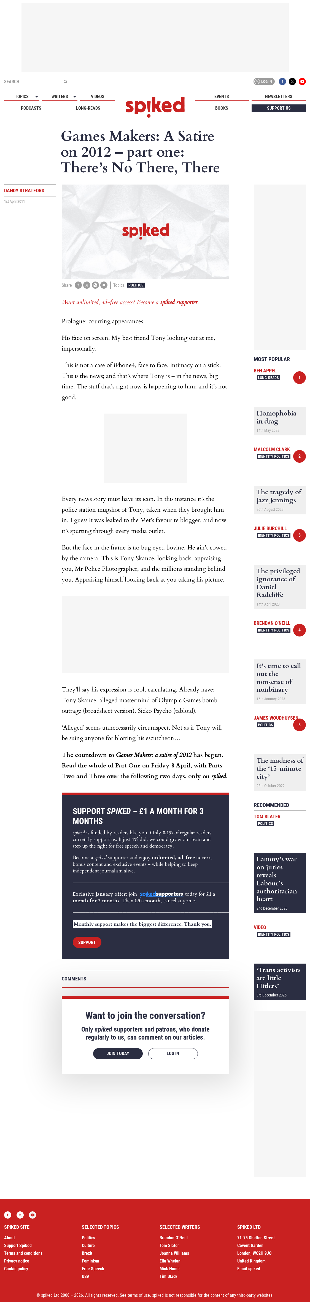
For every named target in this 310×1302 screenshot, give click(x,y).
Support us (279, 108)
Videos (97, 96)
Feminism (90, 1261)
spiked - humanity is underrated (155, 107)
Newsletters (278, 96)
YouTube (302, 81)
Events (221, 96)
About (9, 1237)
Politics (136, 285)
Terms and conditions (23, 1253)
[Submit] (65, 81)
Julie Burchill (270, 528)
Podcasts (31, 108)
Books (221, 108)
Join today (118, 1053)
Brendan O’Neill (174, 1237)
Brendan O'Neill (272, 623)
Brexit (87, 1253)
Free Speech (93, 1268)
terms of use (139, 1295)
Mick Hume (170, 1268)
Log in (263, 81)
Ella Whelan (170, 1261)
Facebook (282, 81)
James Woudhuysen (276, 718)
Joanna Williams (174, 1253)
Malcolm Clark (272, 449)
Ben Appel (265, 370)
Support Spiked (18, 1245)
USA (86, 1276)
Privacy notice (16, 1261)
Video (260, 927)
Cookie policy (16, 1268)
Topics (22, 96)
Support (87, 942)
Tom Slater (267, 816)
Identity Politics (273, 456)
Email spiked (248, 1268)
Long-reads (88, 108)
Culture (88, 1245)
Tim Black (168, 1276)
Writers (60, 96)
